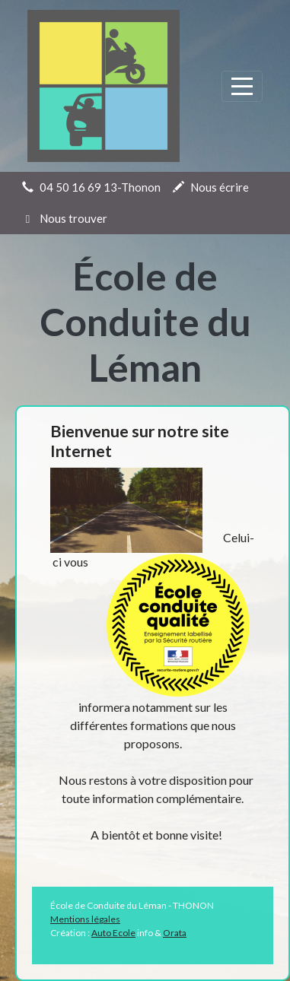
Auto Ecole (113, 932)
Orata (174, 932)
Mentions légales (85, 919)
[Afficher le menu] (242, 86)
